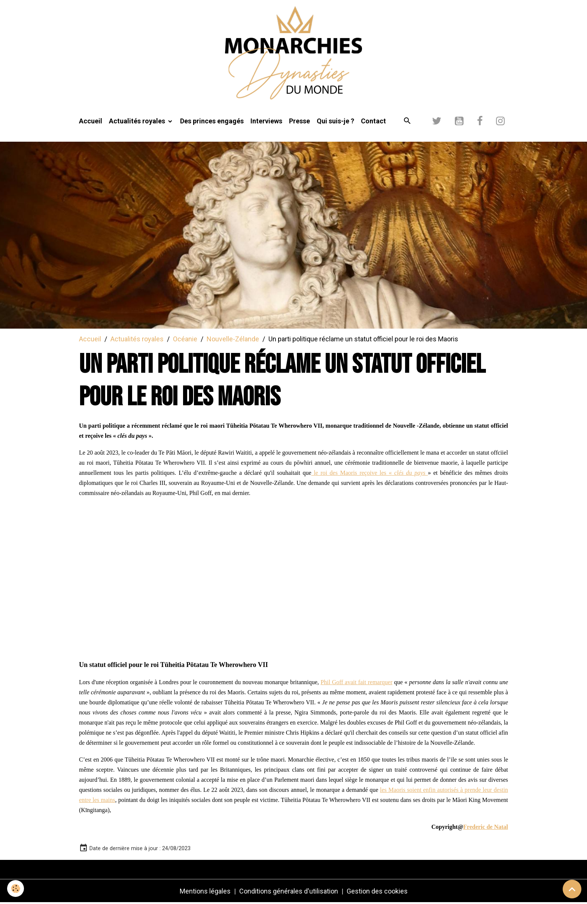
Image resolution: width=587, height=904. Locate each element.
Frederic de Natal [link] (485, 828)
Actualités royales (138, 122)
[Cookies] (15, 888)
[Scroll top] (572, 889)
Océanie (185, 340)
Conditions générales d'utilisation (288, 892)
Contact (373, 122)
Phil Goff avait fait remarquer (356, 683)
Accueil (90, 122)
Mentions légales (205, 892)
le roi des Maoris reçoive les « (369, 474)
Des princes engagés (212, 122)
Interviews (266, 122)
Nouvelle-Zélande (233, 340)
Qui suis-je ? (335, 122)
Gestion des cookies (377, 892)
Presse (299, 122)
